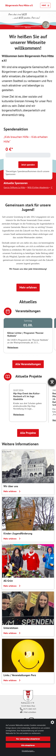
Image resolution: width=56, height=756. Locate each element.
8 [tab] (40, 424)
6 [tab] (37, 355)
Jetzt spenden (28, 164)
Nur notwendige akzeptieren (28, 739)
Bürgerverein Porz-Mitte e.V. (19, 5)
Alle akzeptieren (28, 745)
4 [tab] (30, 355)
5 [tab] (33, 355)
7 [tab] (37, 424)
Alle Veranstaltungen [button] (28, 364)
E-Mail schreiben (28, 712)
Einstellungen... (28, 751)
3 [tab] (26, 355)
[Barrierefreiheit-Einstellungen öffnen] (52, 382)
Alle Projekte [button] (28, 433)
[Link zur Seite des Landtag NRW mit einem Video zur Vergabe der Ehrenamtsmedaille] (46, 24)
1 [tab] (19, 355)
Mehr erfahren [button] (28, 287)
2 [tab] (22, 355)
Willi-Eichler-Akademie (43, 187)
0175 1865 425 (28, 709)
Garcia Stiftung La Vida (19, 187)
